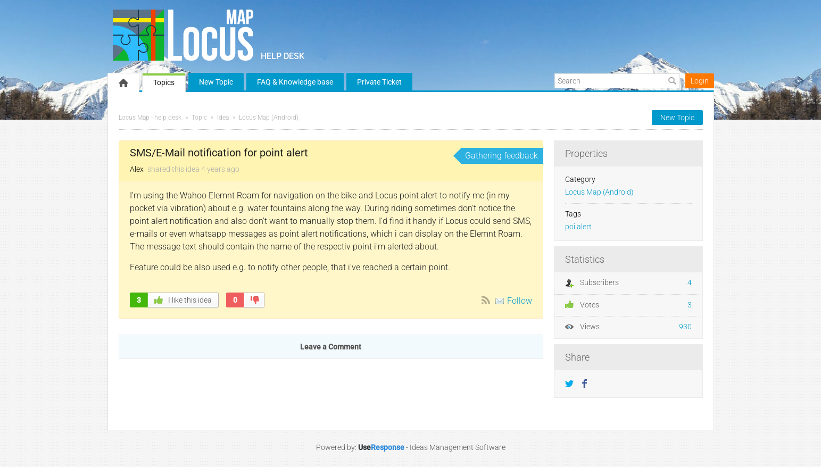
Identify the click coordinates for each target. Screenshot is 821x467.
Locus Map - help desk (150, 117)
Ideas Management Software (457, 447)
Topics (164, 82)
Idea (223, 117)
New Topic (216, 82)
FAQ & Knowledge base (295, 82)
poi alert (578, 226)
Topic (199, 117)
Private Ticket (379, 82)
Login (700, 81)
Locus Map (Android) (268, 117)
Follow (519, 301)
